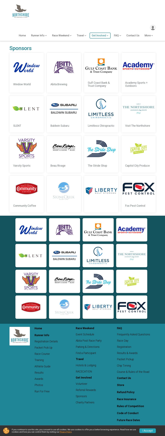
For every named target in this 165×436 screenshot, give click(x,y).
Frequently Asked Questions (133, 334)
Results (39, 372)
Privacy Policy (66, 432)
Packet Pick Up (43, 348)
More (148, 35)
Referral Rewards (86, 390)
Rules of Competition (130, 406)
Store (120, 385)
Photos (39, 385)
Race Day (122, 340)
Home (22, 35)
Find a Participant (86, 353)
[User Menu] (153, 28)
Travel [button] (80, 35)
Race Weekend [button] (60, 35)
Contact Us (132, 35)
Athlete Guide (43, 366)
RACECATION (84, 371)
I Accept (147, 430)
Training (39, 360)
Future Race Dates (128, 420)
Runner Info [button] (37, 35)
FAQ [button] (116, 35)
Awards (39, 379)
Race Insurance (126, 399)
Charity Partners (85, 402)
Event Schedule (85, 334)
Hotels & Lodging (86, 365)
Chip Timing (124, 365)
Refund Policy (126, 392)
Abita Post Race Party (89, 340)
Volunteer (81, 384)
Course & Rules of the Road (133, 372)
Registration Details (46, 341)
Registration (124, 347)
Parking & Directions (88, 347)
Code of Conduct (128, 413)
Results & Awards (127, 353)
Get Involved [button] (99, 35)
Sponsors (81, 396)
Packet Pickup (125, 359)
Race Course (42, 354)
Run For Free (42, 391)
